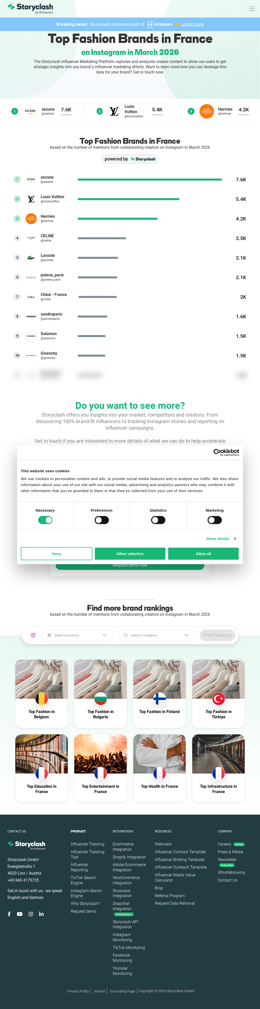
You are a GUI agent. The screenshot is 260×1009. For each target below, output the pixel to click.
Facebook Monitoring (122, 958)
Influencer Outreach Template (181, 867)
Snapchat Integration (123, 908)
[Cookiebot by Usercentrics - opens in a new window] (217, 452)
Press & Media (230, 851)
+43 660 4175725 (23, 880)
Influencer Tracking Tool (87, 854)
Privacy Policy (78, 991)
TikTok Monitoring (129, 947)
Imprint (99, 991)
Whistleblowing (231, 872)
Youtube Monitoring (122, 971)
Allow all (203, 554)
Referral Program (170, 895)
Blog (159, 888)
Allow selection (130, 554)
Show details (218, 538)
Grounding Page (122, 991)
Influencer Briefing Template (179, 859)
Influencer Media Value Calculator (175, 878)
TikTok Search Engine (83, 880)
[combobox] (77, 635)
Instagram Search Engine (86, 893)
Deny (56, 554)
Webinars (163, 844)
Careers (231, 844)
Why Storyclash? (85, 903)
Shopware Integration (122, 893)
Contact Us (227, 880)
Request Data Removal (175, 903)
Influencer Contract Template (180, 851)
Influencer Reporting (79, 867)
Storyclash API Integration (125, 924)
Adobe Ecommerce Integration (129, 867)
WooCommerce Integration (126, 880)
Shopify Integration (129, 857)
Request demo (83, 911)
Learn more (192, 24)
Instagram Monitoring (122, 937)
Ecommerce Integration (123, 847)
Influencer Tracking (87, 844)
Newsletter (227, 862)
